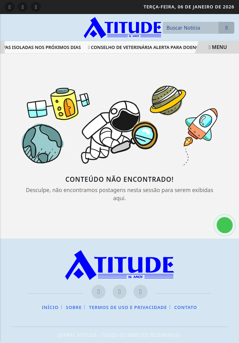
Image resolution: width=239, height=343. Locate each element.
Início (50, 307)
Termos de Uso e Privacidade (128, 307)
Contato (185, 307)
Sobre (74, 307)
